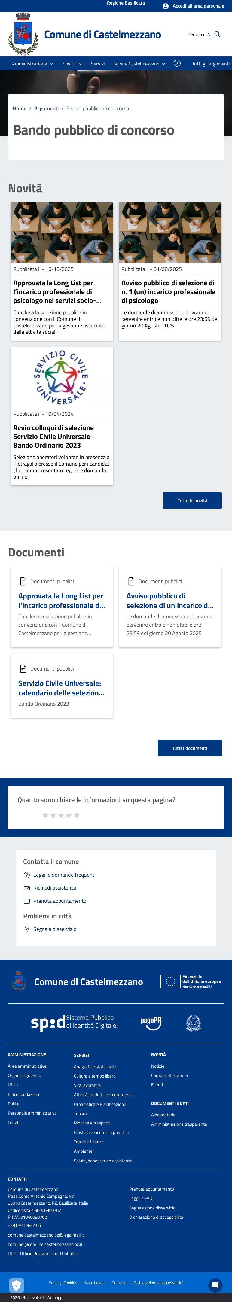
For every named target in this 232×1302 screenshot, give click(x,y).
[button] (193, 6)
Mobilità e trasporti (92, 1122)
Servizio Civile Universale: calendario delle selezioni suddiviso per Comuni (59, 692)
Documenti (36, 552)
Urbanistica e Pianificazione (100, 1104)
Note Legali (94, 1282)
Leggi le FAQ (140, 1198)
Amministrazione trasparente (179, 1124)
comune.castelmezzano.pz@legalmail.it (46, 1234)
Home (19, 108)
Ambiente (83, 1151)
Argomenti (46, 108)
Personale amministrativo (32, 1112)
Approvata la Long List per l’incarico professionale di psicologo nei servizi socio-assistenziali (54, 295)
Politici (14, 1103)
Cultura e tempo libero (95, 1075)
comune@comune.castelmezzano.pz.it (45, 1244)
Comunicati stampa (169, 1075)
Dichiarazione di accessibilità (156, 1217)
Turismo (81, 1113)
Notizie (157, 1066)
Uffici (13, 1084)
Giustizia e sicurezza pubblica (101, 1132)
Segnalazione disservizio (152, 1207)
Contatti (17, 1179)
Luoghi (14, 1122)
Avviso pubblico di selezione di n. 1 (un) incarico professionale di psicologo (168, 291)
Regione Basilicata (126, 3)
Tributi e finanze (89, 1141)
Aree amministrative (27, 1066)
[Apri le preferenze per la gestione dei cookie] (16, 1285)
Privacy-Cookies (63, 1282)
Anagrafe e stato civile (95, 1066)
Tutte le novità (192, 500)
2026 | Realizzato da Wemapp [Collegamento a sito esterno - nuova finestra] (36, 1297)
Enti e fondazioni (23, 1094)
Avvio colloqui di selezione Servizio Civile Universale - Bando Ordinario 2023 (54, 436)
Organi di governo (24, 1075)
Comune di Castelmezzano (102, 34)
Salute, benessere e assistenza (103, 1160)
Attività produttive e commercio (104, 1094)
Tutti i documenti (189, 748)
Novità (25, 188)
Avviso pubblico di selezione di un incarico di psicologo (168, 605)
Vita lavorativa (87, 1085)
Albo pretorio (163, 1114)
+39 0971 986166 (24, 1225)
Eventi (157, 1084)
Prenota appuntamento (151, 1188)
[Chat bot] (215, 1285)
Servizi (81, 1055)
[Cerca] (217, 34)
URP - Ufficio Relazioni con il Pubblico (43, 1253)
